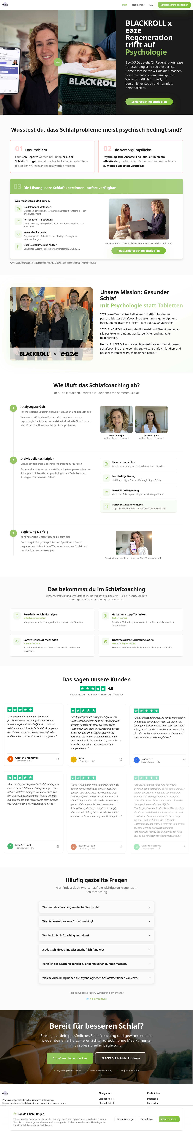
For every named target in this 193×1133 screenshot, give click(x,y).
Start (124, 4)
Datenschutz (153, 1103)
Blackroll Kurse (106, 1098)
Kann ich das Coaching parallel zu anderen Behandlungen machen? (96, 964)
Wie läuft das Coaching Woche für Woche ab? (96, 907)
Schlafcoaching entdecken (174, 4)
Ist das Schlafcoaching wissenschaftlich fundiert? (96, 949)
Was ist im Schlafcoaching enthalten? (96, 935)
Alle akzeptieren (169, 1119)
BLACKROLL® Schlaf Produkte (120, 1058)
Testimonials (138, 4)
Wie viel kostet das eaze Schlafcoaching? (96, 921)
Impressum (152, 1098)
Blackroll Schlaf (106, 1103)
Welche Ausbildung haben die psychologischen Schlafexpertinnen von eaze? (96, 978)
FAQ (151, 4)
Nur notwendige (125, 1119)
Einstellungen (147, 1119)
